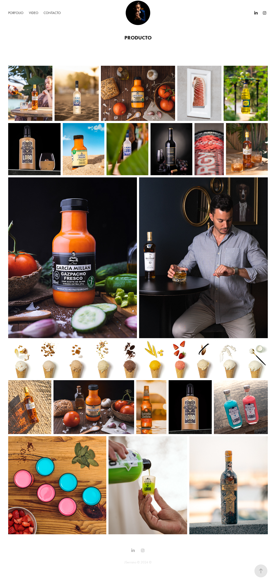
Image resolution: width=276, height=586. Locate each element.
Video (33, 13)
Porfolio (16, 13)
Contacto (52, 13)
